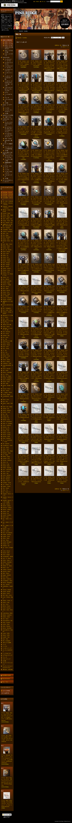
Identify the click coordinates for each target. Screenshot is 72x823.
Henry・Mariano (6, 626)
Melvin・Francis (6, 606)
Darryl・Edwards (6, 368)
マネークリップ (6, 659)
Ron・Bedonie (6, 279)
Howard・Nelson (6, 388)
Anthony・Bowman (7, 569)
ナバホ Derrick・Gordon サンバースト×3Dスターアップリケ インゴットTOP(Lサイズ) (36, 267)
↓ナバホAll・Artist (7, 166)
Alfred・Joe (5, 462)
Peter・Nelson (6, 390)
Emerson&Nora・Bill (7, 620)
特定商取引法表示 (6, 675)
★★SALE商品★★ (7, 40)
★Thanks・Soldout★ (8, 669)
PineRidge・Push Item (8, 196)
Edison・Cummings (7, 372)
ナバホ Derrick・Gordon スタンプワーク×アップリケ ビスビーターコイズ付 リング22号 (49, 130)
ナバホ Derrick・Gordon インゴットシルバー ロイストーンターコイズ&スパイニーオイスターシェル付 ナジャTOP (49, 155)
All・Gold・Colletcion (8, 201)
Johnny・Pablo (6, 239)
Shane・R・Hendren (7, 423)
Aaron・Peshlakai (7, 379)
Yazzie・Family (6, 342)
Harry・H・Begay (7, 376)
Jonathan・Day (6, 335)
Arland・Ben (6, 416)
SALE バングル (9, 43)
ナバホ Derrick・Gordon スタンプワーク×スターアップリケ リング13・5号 (61, 417)
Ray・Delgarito (6, 564)
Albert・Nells (6, 449)
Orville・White (6, 624)
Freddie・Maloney (7, 534)
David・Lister (6, 399)
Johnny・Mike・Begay (8, 215)
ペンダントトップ (7, 648)
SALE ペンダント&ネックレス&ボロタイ (9, 47)
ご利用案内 (37, 1)
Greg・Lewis (6, 322)
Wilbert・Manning (7, 467)
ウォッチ (7, 97)
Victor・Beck (6, 253)
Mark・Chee (5, 233)
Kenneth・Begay (6, 213)
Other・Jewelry (8, 138)
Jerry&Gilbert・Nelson (8, 556)
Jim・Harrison (6, 443)
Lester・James (6, 530)
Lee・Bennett (6, 295)
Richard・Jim (6, 513)
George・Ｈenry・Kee (8, 220)
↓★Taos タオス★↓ (7, 324)
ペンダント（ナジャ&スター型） (8, 78)
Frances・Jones (6, 272)
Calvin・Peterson (6, 608)
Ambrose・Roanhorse (7, 231)
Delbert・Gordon (6, 432)
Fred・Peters (5, 577)
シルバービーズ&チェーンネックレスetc (8, 89)
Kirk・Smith (5, 288)
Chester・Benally (6, 591)
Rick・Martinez (6, 478)
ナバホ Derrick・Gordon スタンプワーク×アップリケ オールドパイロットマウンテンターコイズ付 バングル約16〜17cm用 (49, 178)
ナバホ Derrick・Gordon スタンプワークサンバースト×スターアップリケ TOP (23, 480)
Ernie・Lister (6, 346)
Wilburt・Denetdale (7, 562)
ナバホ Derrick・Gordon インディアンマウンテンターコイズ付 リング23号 (36, 417)
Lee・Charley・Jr (7, 484)
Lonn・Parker (6, 447)
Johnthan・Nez (6, 545)
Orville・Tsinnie (6, 259)
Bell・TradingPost (7, 308)
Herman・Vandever (7, 460)
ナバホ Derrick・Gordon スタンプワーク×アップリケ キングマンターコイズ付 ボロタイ (36, 438)
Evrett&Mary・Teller (7, 580)
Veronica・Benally (7, 589)
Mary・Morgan (6, 264)
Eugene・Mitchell (7, 575)
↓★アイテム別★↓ (7, 642)
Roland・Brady (6, 465)
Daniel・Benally (6, 251)
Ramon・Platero (6, 246)
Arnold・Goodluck (7, 515)
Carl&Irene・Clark (7, 363)
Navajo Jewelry (6, 57)
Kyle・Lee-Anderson (7, 532)
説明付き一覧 (58, 45)
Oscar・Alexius (6, 471)
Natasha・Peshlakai (7, 299)
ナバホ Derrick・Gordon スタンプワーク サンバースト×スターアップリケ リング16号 (23, 438)
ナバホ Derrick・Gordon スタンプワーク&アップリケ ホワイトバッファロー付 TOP (49, 200)
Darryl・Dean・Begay (8, 451)
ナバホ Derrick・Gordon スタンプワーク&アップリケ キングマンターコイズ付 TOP (36, 200)
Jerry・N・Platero (7, 558)
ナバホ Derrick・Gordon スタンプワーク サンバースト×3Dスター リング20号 (49, 108)
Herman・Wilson (6, 260)
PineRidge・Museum (7, 192)
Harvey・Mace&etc (7, 628)
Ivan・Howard (6, 429)
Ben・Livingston (6, 640)
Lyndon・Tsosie (6, 536)
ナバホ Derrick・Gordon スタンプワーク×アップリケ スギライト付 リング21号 (23, 200)
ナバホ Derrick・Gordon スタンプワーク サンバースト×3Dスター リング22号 (36, 108)
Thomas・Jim (6, 408)
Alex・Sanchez (6, 584)
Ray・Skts (5, 414)
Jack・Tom (5, 401)
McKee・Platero (6, 344)
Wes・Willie (5, 370)
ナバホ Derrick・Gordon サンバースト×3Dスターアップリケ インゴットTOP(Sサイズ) (61, 267)
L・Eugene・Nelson (7, 392)
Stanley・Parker (6, 616)
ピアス (6, 92)
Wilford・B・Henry (7, 565)
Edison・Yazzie (6, 593)
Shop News (5, 681)
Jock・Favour (6, 333)
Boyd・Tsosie (6, 354)
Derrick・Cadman (7, 509)
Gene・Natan (6, 540)
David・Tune (6, 517)
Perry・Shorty (6, 348)
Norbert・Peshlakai (7, 378)
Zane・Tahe (5, 638)
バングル (7, 108)
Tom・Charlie (6, 488)
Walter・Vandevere (7, 578)
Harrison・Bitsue (6, 571)
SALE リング (8, 42)
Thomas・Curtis (6, 270)
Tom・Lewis (5, 604)
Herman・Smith (6, 436)
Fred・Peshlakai (6, 227)
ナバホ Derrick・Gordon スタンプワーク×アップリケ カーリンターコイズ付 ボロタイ (23, 129)
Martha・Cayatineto (7, 615)
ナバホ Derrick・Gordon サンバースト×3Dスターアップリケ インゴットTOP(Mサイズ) (49, 267)
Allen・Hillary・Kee (7, 218)
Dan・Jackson (6, 266)
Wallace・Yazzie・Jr (7, 600)
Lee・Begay (5, 454)
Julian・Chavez (6, 480)
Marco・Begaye (6, 361)
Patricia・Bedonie (7, 410)
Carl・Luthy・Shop (7, 310)
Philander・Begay (7, 452)
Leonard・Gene (6, 458)
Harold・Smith (6, 552)
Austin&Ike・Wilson (7, 229)
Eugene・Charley (6, 486)
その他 (6, 103)
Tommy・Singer (6, 294)
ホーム (16, 31)
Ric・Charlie (5, 357)
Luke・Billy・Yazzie (7, 244)
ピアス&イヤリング (7, 655)
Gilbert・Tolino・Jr (7, 560)
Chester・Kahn (6, 247)
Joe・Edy (5, 339)
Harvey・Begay (6, 216)
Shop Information (6, 678)
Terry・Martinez (6, 477)
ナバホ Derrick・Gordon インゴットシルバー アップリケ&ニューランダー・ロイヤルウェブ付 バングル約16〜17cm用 (36, 131)
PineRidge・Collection (8, 194)
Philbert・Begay (6, 456)
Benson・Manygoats (7, 582)
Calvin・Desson (6, 551)
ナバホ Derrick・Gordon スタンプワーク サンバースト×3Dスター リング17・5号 (62, 108)
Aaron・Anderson (7, 425)
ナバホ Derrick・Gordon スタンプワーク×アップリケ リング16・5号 (23, 397)
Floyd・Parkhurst (6, 438)
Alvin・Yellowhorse (7, 421)
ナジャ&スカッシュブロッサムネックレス (8, 135)
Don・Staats (5, 337)
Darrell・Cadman (6, 505)
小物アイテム (8, 117)
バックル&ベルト (7, 653)
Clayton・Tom (6, 543)
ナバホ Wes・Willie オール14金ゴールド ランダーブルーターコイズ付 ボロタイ (6, 738)
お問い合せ (43, 1)
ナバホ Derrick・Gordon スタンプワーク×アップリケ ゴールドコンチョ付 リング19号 (23, 353)
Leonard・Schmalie (7, 281)
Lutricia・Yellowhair (7, 297)
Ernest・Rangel (6, 554)
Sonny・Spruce (6, 326)
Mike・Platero (6, 573)
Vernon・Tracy (6, 292)
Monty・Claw (6, 567)
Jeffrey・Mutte (6, 538)
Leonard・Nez (6, 417)
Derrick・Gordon (6, 434)
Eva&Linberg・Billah (7, 613)
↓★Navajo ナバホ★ (7, 341)
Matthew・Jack (6, 528)
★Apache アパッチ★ (8, 315)
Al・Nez (5, 350)
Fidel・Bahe (5, 383)
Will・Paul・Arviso (7, 595)
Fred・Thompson (6, 237)
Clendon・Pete (6, 430)
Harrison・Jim (6, 427)
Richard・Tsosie (6, 356)
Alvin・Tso (5, 490)
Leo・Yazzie (5, 374)
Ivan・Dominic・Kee (7, 222)
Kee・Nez (5, 352)
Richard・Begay (6, 282)
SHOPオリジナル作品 (8, 115)
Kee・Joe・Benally (7, 249)
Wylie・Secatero (6, 622)
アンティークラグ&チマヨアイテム (8, 124)
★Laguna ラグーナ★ (8, 321)
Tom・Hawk (5, 618)
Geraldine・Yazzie (7, 482)
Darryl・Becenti (6, 290)
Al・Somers (5, 317)
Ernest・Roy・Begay (7, 406)
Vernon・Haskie (6, 359)
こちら (9, 28)
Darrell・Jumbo (6, 381)
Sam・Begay (5, 235)
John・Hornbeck (6, 331)
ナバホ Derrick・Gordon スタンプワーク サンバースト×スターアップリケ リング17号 (36, 289)
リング (6, 168)
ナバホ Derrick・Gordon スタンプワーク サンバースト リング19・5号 (23, 289)
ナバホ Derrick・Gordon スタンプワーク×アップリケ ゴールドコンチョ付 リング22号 (61, 331)
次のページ (66, 46)
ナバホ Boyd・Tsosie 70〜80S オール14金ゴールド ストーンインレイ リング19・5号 (7, 803)
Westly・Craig (6, 602)
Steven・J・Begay (7, 284)
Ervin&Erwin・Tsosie (7, 445)
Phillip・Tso (5, 255)
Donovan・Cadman (7, 507)
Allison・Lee (6, 277)
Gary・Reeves (6, 286)
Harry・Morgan (6, 262)
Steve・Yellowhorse (7, 469)
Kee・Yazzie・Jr (6, 492)
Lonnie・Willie (6, 633)
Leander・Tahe (6, 637)
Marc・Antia (5, 319)
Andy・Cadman (6, 504)
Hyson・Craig (6, 464)
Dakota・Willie (6, 635)
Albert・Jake (5, 473)
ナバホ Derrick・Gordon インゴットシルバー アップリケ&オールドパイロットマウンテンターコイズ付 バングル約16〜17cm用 (62, 245)
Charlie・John (6, 511)
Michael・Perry (6, 419)
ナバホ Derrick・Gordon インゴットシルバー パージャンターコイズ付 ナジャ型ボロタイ (36, 153)
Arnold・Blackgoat (7, 542)
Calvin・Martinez (7, 475)
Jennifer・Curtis (6, 412)
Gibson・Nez (6, 257)
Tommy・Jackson (7, 268)
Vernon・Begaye (6, 394)
